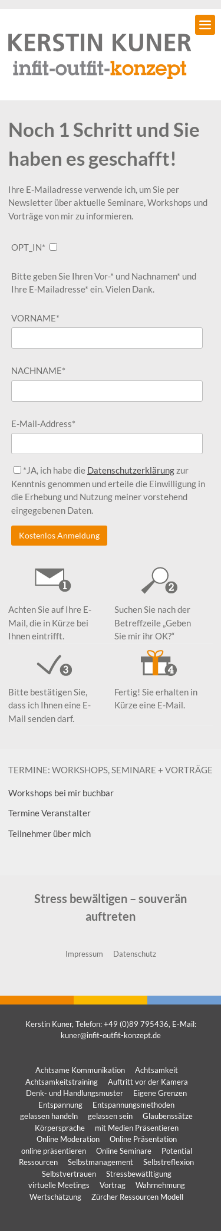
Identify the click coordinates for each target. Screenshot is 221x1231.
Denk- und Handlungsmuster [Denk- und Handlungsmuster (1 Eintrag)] (74, 1093)
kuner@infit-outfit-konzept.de (111, 1035)
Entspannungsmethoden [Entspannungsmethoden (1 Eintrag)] (133, 1104)
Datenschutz (134, 953)
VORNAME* (35, 318)
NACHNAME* (38, 370)
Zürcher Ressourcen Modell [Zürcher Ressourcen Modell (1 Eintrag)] (137, 1197)
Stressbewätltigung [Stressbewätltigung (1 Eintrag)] (138, 1174)
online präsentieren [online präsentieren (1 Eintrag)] (53, 1151)
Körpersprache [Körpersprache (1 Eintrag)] (60, 1127)
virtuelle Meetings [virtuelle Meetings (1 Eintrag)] (59, 1185)
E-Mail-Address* (43, 423)
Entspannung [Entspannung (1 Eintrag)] (60, 1104)
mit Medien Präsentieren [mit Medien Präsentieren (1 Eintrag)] (137, 1127)
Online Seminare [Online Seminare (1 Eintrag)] (123, 1151)
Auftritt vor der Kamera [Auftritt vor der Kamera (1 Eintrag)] (148, 1081)
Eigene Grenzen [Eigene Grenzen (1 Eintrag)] (160, 1093)
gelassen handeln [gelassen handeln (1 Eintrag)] (49, 1116)
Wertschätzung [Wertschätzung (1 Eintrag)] (55, 1197)
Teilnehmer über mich (49, 833)
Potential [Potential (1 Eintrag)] (176, 1151)
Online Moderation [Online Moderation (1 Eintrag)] (68, 1139)
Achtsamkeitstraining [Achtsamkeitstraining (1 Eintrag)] (61, 1081)
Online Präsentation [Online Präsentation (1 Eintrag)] (143, 1139)
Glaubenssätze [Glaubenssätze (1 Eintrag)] (168, 1116)
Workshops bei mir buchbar (61, 792)
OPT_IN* (28, 247)
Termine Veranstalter (49, 812)
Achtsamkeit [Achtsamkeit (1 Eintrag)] (156, 1070)
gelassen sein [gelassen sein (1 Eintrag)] (110, 1116)
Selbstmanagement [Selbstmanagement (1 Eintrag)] (100, 1162)
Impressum (84, 953)
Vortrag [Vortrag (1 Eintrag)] (113, 1185)
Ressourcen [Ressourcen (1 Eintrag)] (38, 1162)
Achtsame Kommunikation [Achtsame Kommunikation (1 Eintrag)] (80, 1070)
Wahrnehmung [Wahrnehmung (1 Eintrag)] (160, 1185)
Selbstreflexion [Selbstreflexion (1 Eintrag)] (168, 1162)
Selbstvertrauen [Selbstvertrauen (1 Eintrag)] (69, 1174)
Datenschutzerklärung (130, 470)
